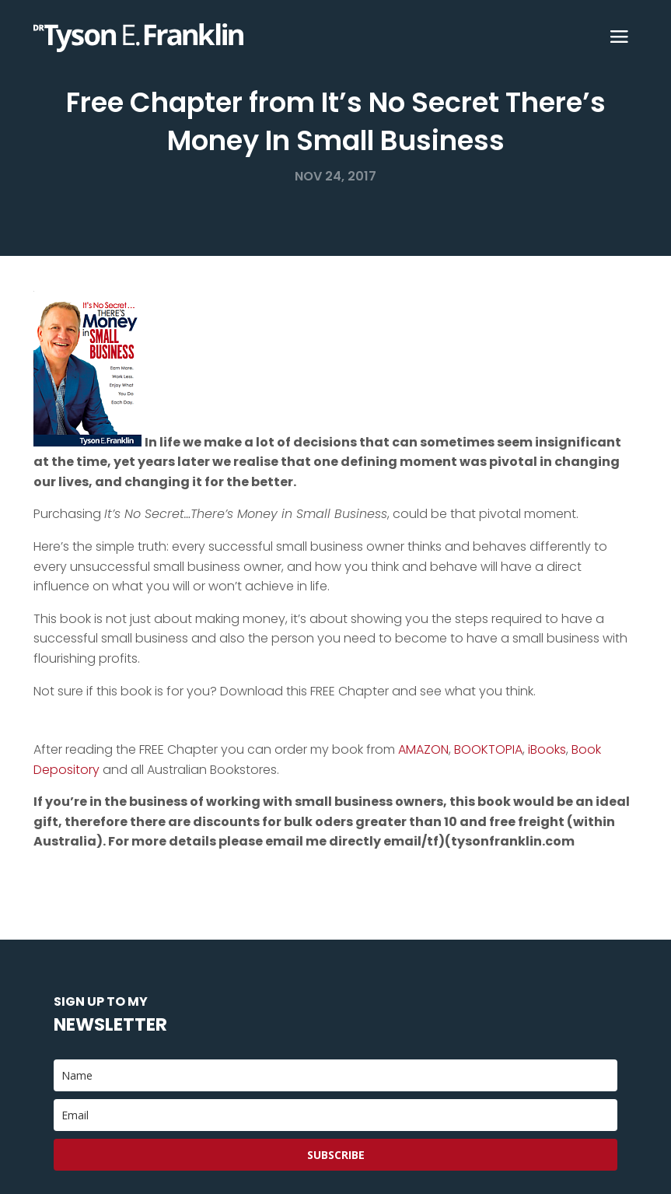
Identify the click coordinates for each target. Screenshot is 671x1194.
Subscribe (336, 1154)
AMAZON (423, 749)
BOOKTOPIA (488, 749)
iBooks (547, 749)
